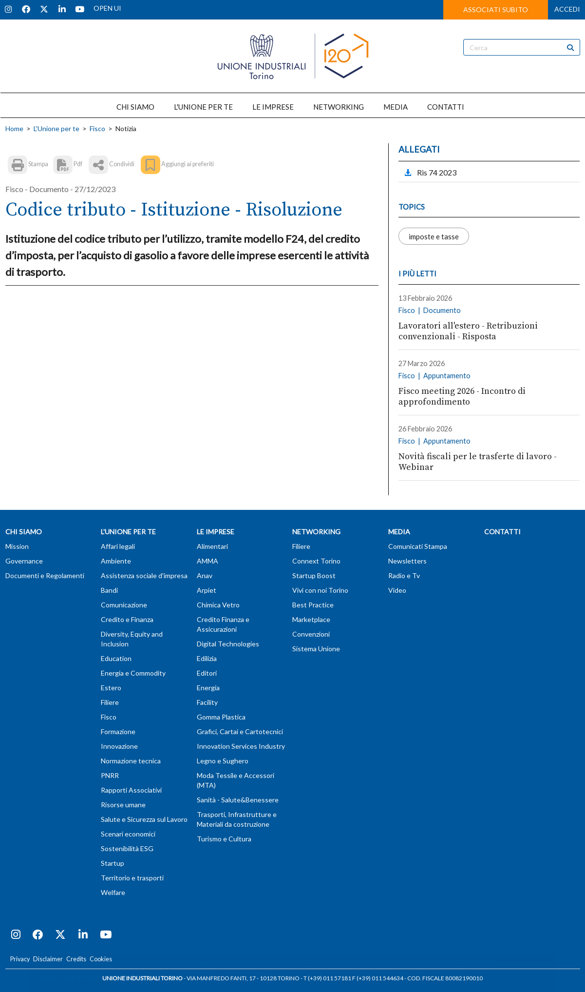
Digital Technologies (228, 644)
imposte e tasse (434, 236)
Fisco (97, 128)
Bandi (109, 590)
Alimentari (212, 546)
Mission (17, 546)
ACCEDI (567, 9)
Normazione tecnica (131, 761)
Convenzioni (311, 634)
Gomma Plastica (221, 717)
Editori (207, 673)
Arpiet (206, 590)
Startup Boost (314, 575)
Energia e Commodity (133, 673)
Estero (111, 687)
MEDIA (395, 106)
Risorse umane (123, 804)
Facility (207, 702)
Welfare (113, 892)
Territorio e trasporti (132, 878)
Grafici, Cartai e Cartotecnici (240, 731)
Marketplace (311, 619)
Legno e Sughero (222, 761)
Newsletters (407, 561)
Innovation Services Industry (241, 746)
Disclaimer (48, 959)
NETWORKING (338, 106)
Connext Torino (316, 561)
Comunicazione (124, 605)
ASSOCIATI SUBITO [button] (495, 9)
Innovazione (119, 746)
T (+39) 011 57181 (327, 978)
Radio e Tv (404, 575)
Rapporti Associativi (131, 790)
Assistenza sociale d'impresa (144, 575)
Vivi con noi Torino (320, 590)
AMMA (207, 561)
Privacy (20, 959)
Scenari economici (128, 834)
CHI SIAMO (135, 106)
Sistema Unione (316, 648)
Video (397, 590)
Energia (208, 687)
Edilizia (207, 658)
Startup (112, 863)
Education (116, 658)
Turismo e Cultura (224, 839)
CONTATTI (445, 106)
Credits (76, 959)
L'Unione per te (56, 128)
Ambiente (116, 561)
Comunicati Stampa (417, 546)
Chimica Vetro (218, 605)
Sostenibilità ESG (127, 848)
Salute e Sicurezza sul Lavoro (144, 819)
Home (14, 128)
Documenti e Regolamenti (44, 575)
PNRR (110, 775)
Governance (24, 561)
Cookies (101, 959)
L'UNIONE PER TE (203, 106)
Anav (204, 575)
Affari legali (118, 546)
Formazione (118, 731)
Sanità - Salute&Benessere (238, 800)
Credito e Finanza (127, 619)
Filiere (110, 702)
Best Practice (313, 605)
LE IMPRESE (273, 106)
